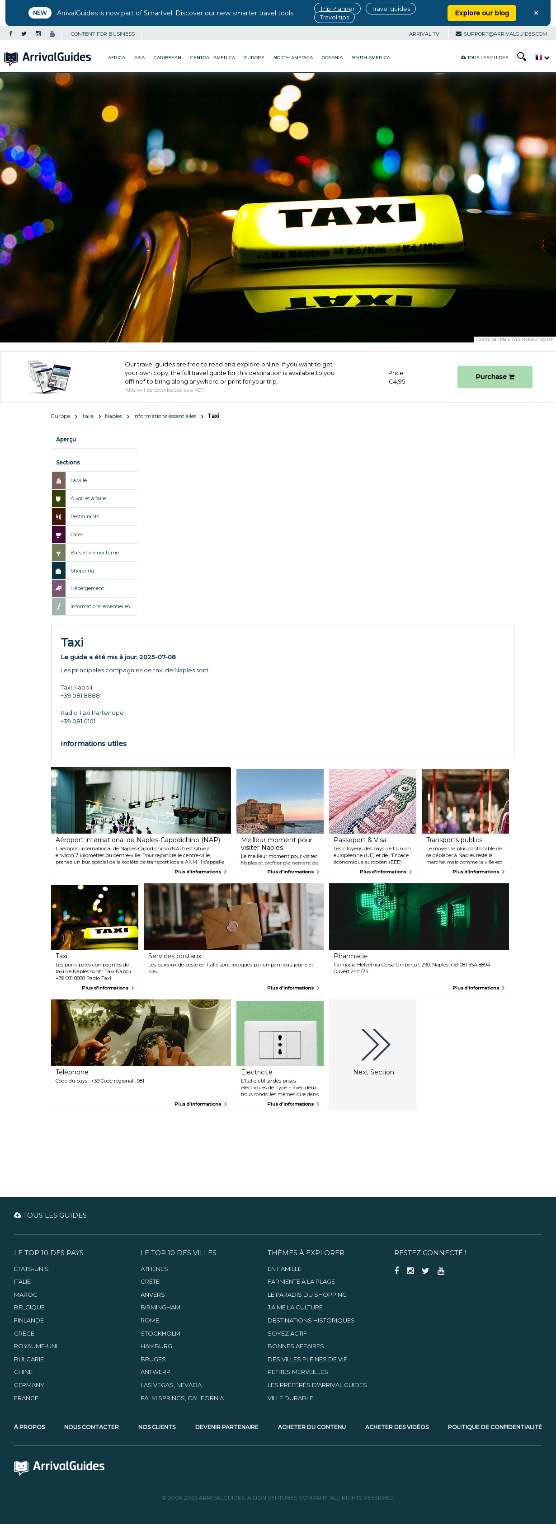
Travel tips (334, 17)
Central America (212, 58)
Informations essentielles (164, 416)
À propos (29, 1427)
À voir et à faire (88, 498)
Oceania (332, 58)
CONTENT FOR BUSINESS (103, 34)
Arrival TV (424, 34)
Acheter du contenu (312, 1427)
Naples (113, 416)
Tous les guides (484, 58)
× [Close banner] (536, 12)
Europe (254, 58)
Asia (139, 58)
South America (371, 58)
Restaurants (85, 516)
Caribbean (167, 58)
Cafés (77, 534)
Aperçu (66, 439)
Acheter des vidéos (397, 1427)
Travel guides (391, 8)
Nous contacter (91, 1427)
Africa (116, 58)
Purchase (495, 377)
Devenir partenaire (227, 1427)
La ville (79, 480)
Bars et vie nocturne (95, 552)
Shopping (82, 570)
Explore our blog (482, 13)
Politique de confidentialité (495, 1427)
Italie (87, 416)
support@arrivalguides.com (501, 34)
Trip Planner (337, 8)
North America (293, 58)
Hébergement (87, 588)
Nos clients (156, 1427)
